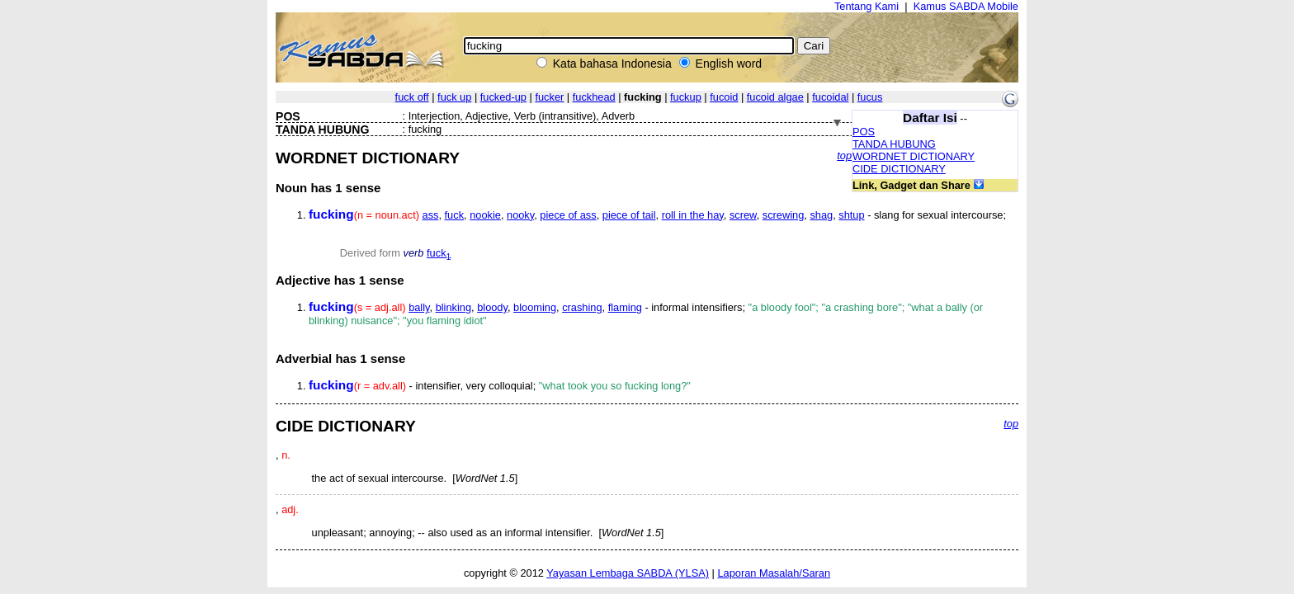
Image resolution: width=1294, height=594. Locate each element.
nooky (520, 215)
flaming (625, 307)
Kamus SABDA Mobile (966, 6)
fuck (454, 215)
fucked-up (503, 97)
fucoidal (830, 97)
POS (863, 131)
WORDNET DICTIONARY (913, 156)
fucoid (724, 97)
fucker (549, 97)
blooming (534, 307)
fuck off (412, 97)
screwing (784, 215)
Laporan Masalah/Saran (773, 573)
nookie (485, 215)
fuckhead (594, 97)
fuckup (685, 97)
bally (419, 307)
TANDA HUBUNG (894, 144)
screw (743, 215)
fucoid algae (775, 97)
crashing (582, 307)
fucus (870, 97)
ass (431, 215)
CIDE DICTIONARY (899, 169)
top (844, 155)
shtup (851, 215)
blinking (453, 307)
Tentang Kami (866, 6)
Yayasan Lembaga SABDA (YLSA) (627, 573)
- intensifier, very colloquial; (500, 386)
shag (821, 215)
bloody (492, 307)
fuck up (454, 97)
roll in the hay (693, 215)
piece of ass (568, 215)
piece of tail (629, 215)
